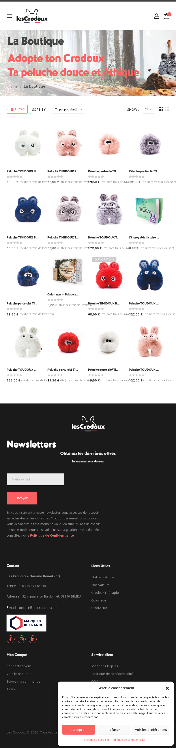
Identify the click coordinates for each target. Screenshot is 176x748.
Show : (133, 109)
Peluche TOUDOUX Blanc (24, 370)
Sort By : (39, 109)
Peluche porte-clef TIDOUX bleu (28, 303)
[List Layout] (167, 109)
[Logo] (32, 16)
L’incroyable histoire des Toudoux (151, 237)
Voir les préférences (151, 729)
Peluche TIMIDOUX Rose (64, 171)
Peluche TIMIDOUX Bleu (23, 237)
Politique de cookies (97, 740)
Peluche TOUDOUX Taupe (106, 237)
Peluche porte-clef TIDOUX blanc (110, 370)
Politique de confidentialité (128, 740)
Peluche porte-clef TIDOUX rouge (70, 370)
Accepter (78, 729)
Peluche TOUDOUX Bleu (145, 303)
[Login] (156, 16)
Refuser (114, 729)
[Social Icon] (11, 639)
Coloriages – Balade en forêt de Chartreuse (76, 294)
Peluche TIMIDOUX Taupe (65, 237)
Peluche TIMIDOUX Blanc (24, 171)
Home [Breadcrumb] (13, 86)
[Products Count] (148, 109)
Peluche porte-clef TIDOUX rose (109, 171)
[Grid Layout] (161, 109)
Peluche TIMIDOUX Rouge (106, 303)
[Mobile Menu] (9, 16)
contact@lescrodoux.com (37, 607)
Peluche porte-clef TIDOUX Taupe (151, 171)
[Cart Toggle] (166, 16)
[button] (167, 688)
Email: (12, 607)
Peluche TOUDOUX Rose (146, 370)
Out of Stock (104, 259)
